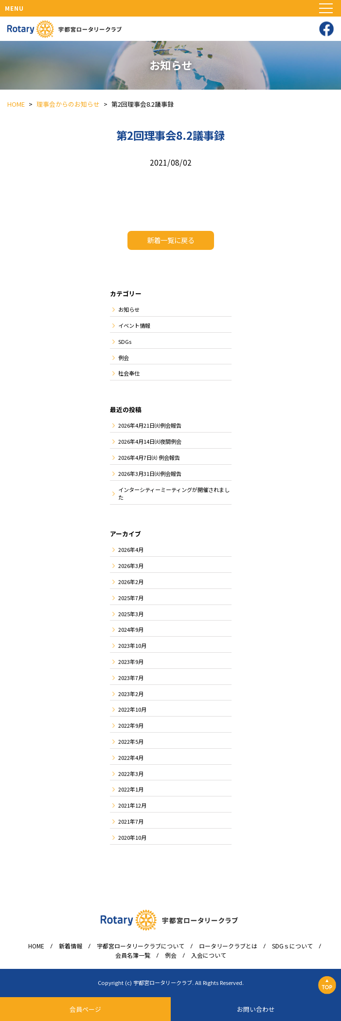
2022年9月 (131, 725)
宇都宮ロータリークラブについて (140, 946)
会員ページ (85, 1009)
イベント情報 (134, 325)
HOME (36, 946)
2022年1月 (131, 789)
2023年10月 (132, 645)
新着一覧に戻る (171, 240)
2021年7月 (131, 821)
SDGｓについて (292, 946)
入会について (208, 955)
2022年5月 (131, 741)
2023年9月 (131, 661)
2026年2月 (131, 582)
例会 (123, 357)
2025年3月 (131, 614)
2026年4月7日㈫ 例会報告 (149, 457)
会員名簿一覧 (132, 955)
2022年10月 (132, 709)
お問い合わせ (256, 1009)
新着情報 (70, 946)
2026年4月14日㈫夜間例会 (149, 441)
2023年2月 (131, 694)
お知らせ (129, 309)
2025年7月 (131, 598)
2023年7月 (131, 677)
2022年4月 (131, 757)
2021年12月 (132, 805)
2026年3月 (131, 565)
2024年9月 (131, 629)
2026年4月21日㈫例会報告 (149, 425)
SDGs (124, 341)
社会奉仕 (129, 373)
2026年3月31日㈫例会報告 (149, 473)
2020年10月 (132, 837)
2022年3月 (131, 773)
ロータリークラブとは (228, 946)
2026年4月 (131, 549)
